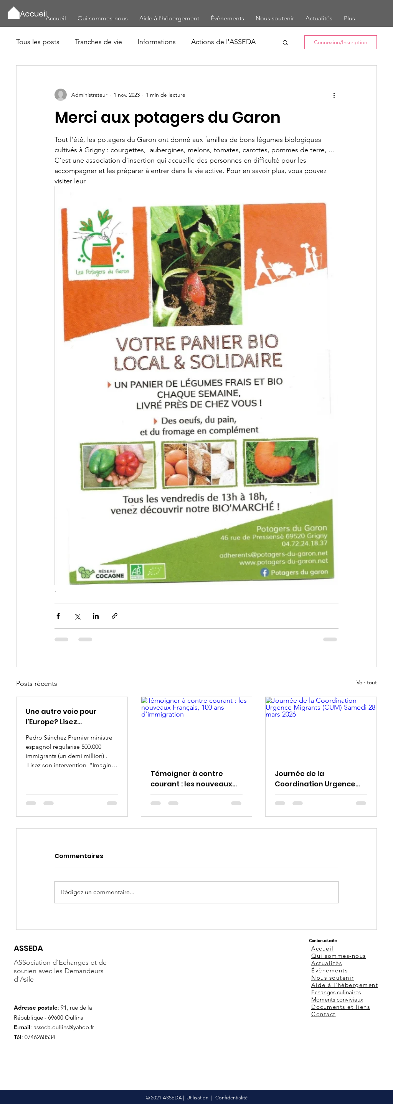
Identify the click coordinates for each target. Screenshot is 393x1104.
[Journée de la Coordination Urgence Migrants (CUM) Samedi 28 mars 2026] (321, 728)
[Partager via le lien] (114, 616)
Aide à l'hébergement (344, 985)
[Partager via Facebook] (58, 616)
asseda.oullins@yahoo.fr (63, 1027)
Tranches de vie (98, 42)
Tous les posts (37, 42)
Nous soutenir (332, 977)
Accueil (322, 948)
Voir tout (367, 682)
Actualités (326, 963)
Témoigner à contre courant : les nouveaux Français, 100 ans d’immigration (191, 779)
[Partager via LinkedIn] (95, 616)
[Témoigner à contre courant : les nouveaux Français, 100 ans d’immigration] (196, 728)
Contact (323, 1014)
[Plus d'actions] (334, 94)
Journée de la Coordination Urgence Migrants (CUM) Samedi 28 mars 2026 (317, 779)
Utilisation (197, 1098)
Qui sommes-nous (338, 955)
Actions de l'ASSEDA (223, 42)
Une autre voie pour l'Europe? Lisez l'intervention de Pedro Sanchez (67, 717)
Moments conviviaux (337, 999)
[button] (285, 42)
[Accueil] (34, 13)
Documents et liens (340, 1006)
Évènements (329, 970)
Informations (156, 42)
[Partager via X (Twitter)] (77, 616)
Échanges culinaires (336, 992)
